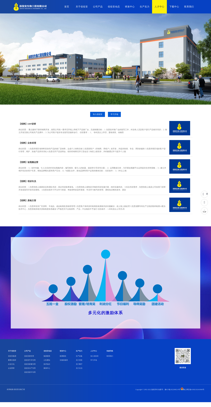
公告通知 (47, 365)
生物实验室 (64, 365)
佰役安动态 (114, 6)
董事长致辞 (12, 365)
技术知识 (47, 369)
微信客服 (183, 372)
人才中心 (159, 6)
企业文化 (11, 369)
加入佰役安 (97, 116)
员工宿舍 (79, 365)
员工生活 (79, 373)
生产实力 (145, 6)
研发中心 (130, 6)
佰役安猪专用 (29, 361)
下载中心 (174, 6)
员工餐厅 (79, 369)
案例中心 (47, 373)
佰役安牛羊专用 (30, 365)
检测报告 (63, 361)
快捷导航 (110, 356)
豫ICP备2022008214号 (172, 394)
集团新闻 (47, 361)
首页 (66, 6)
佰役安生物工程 (19, 394)
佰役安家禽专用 (30, 369)
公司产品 (98, 6)
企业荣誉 (11, 373)
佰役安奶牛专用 (30, 377)
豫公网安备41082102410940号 (192, 394)
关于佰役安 (82, 6)
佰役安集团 (12, 361)
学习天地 (114, 116)
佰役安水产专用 (30, 373)
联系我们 (189, 6)
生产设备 (79, 361)
